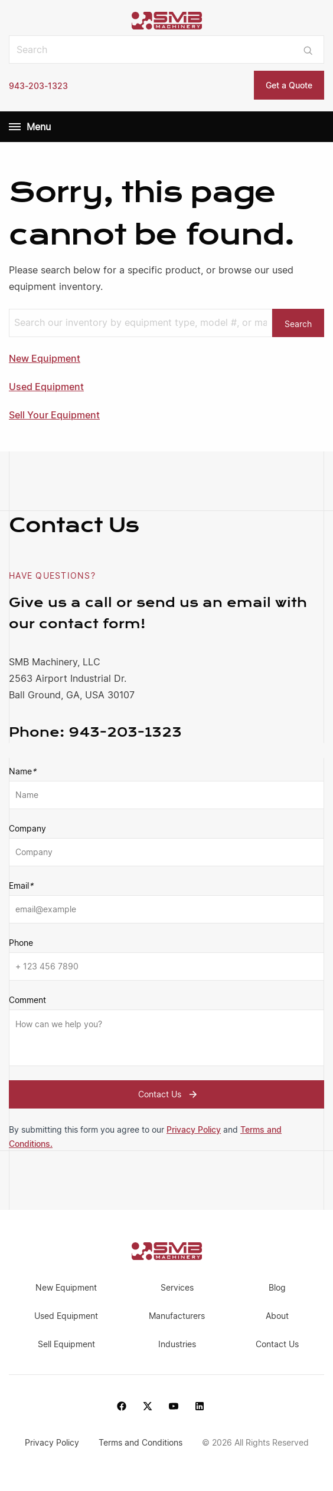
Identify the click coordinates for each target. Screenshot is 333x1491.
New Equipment (44, 358)
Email (21, 886)
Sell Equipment (66, 1344)
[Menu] (15, 127)
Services (177, 1287)
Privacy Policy (193, 1129)
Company (27, 828)
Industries (177, 1344)
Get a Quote (289, 85)
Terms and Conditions (142, 1442)
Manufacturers (177, 1316)
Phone (21, 943)
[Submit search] (308, 49)
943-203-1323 (38, 86)
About (277, 1316)
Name (22, 771)
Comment (27, 1000)
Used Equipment (46, 386)
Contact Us (169, 1094)
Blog (277, 1287)
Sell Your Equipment (54, 415)
